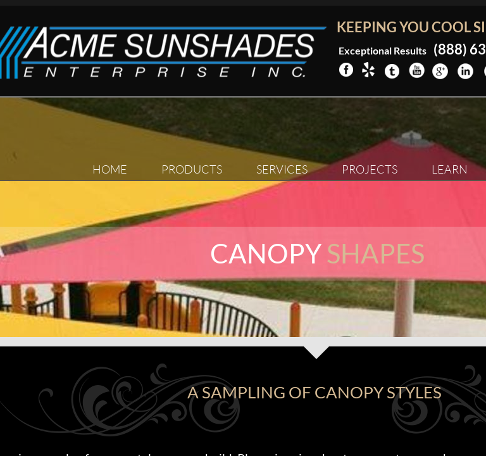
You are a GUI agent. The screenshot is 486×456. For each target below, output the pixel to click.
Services (282, 169)
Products (191, 169)
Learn (450, 169)
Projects (369, 169)
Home (109, 169)
